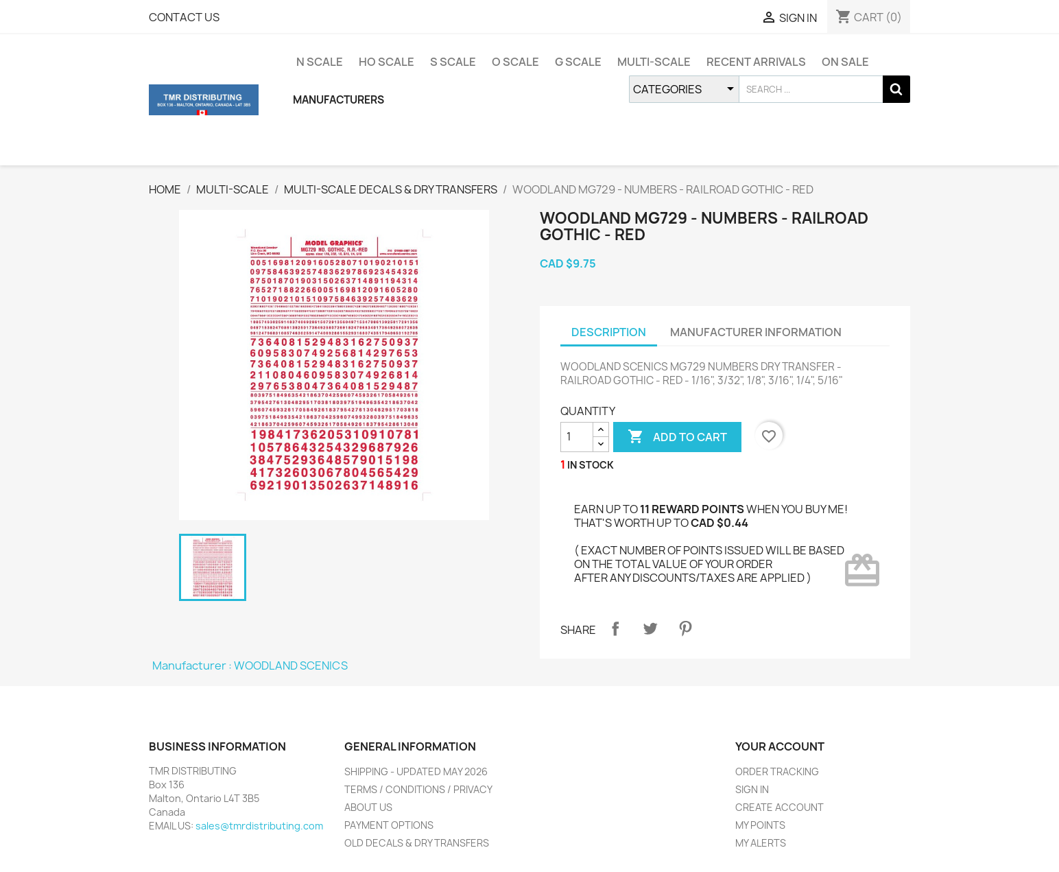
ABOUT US (368, 807)
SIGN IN (752, 789)
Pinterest (685, 628)
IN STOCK (590, 464)
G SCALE (578, 61)
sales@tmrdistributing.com (259, 825)
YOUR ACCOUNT (779, 746)
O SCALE (515, 61)
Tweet (650, 628)
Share (615, 628)
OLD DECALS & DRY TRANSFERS (416, 842)
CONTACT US (184, 17)
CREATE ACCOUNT (779, 807)
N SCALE (319, 61)
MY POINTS (760, 825)
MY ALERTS (760, 842)
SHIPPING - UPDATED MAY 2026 (416, 771)
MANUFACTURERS (338, 100)
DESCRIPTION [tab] (608, 332)
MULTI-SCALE (654, 61)
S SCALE (453, 61)
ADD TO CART (677, 437)
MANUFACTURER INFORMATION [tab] (756, 332)
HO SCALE (386, 61)
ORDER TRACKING (777, 771)
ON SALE (845, 61)
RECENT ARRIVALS (756, 61)
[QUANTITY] (576, 437)
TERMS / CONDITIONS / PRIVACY (418, 789)
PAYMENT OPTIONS (388, 825)
